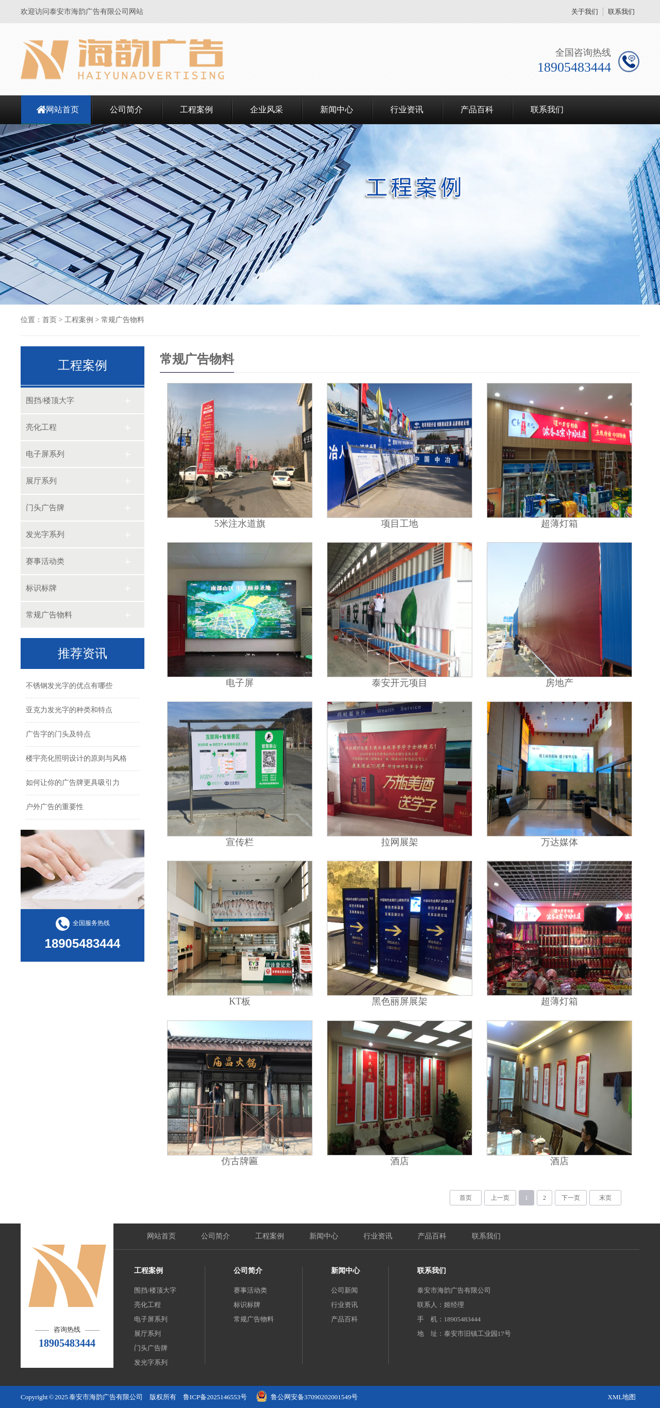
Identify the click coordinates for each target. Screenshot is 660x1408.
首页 (49, 320)
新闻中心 (336, 109)
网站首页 (62, 109)
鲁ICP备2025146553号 (215, 1397)
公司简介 (126, 109)
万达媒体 (559, 842)
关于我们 (584, 11)
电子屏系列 (45, 454)
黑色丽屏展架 (399, 1001)
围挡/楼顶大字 (50, 400)
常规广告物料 (122, 320)
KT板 (240, 1001)
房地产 (559, 683)
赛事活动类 (45, 561)
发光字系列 (45, 534)
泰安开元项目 (399, 683)
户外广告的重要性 (55, 807)
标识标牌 (41, 588)
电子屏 (240, 683)
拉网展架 (399, 842)
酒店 (399, 1161)
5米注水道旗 (240, 523)
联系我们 (621, 11)
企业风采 (266, 109)
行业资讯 (406, 109)
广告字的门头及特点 (58, 734)
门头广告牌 (45, 508)
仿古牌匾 (239, 1161)
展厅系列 (41, 481)
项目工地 (399, 523)
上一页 (500, 1197)
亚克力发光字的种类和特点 (69, 710)
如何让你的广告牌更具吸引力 (73, 782)
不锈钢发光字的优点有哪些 (69, 686)
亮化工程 (41, 427)
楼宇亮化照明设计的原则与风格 (76, 758)
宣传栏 (240, 842)
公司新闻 (344, 1290)
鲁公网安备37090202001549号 (314, 1397)
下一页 (571, 1197)
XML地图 (622, 1397)
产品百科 (476, 109)
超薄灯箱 (559, 523)
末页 (605, 1197)
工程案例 (196, 109)
